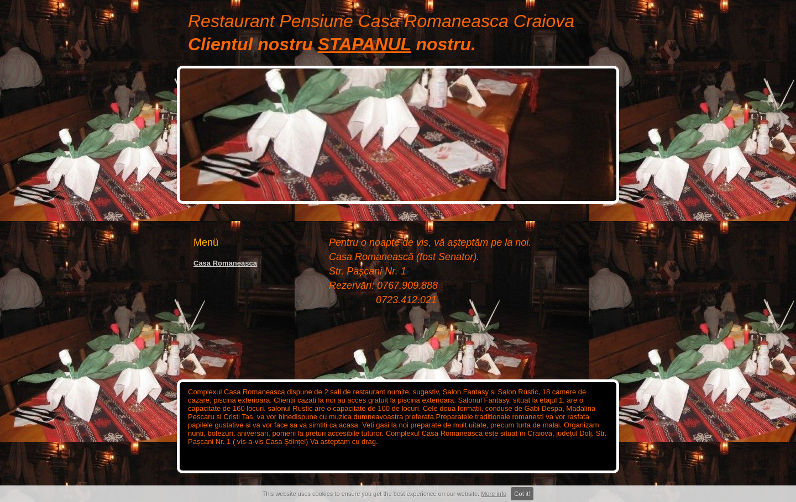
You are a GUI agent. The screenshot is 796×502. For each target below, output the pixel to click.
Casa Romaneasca (225, 263)
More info (493, 493)
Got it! (522, 493)
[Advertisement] (237, 309)
